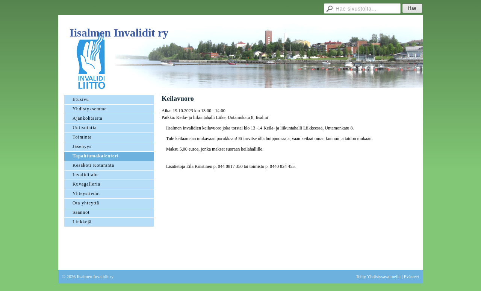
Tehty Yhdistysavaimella (378, 276)
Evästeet (411, 276)
